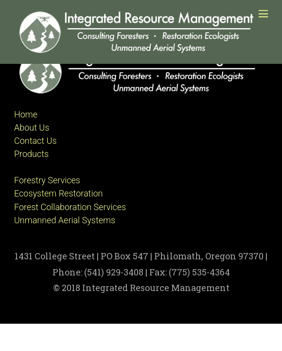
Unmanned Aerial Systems (64, 220)
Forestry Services (47, 180)
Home (25, 114)
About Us (31, 127)
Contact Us (35, 141)
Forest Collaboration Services (70, 207)
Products (31, 154)
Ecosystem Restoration (58, 193)
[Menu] (263, 13)
